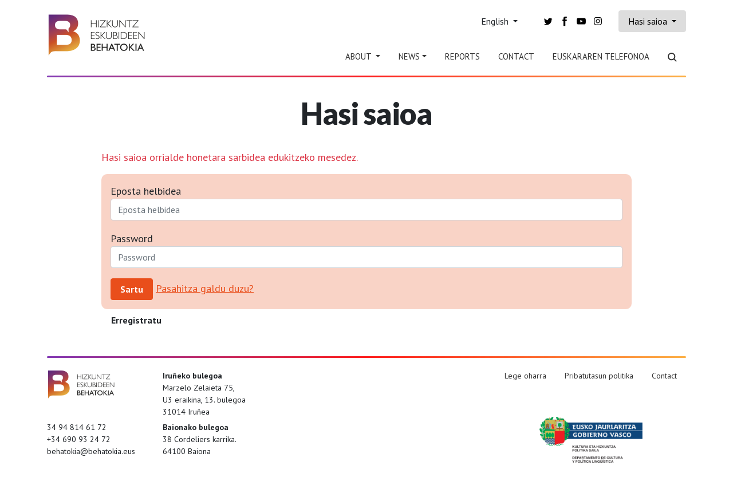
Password (132, 238)
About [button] (359, 56)
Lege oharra (525, 375)
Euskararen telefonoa (601, 56)
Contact (516, 56)
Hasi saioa (648, 21)
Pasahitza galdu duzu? (205, 287)
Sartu (131, 289)
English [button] (496, 21)
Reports (462, 56)
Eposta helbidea (146, 191)
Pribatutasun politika (599, 375)
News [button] (409, 56)
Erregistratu (136, 320)
